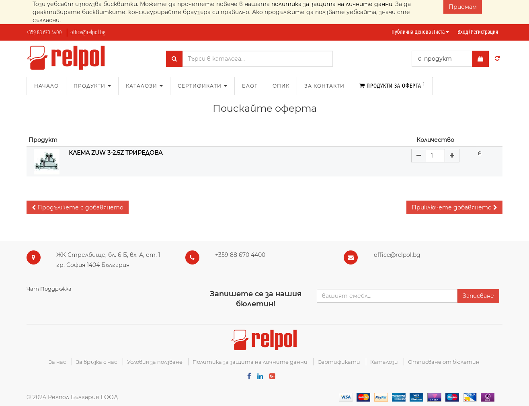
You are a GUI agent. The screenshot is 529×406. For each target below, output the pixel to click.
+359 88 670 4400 (44, 32)
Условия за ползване (154, 362)
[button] (78, 207)
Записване (478, 295)
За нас (57, 362)
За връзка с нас (96, 362)
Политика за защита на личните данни (250, 362)
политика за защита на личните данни (331, 4)
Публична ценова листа (420, 32)
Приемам (463, 6)
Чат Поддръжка (49, 288)
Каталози (384, 362)
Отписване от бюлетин (444, 362)
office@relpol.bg (87, 32)
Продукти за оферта (392, 85)
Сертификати (339, 362)
